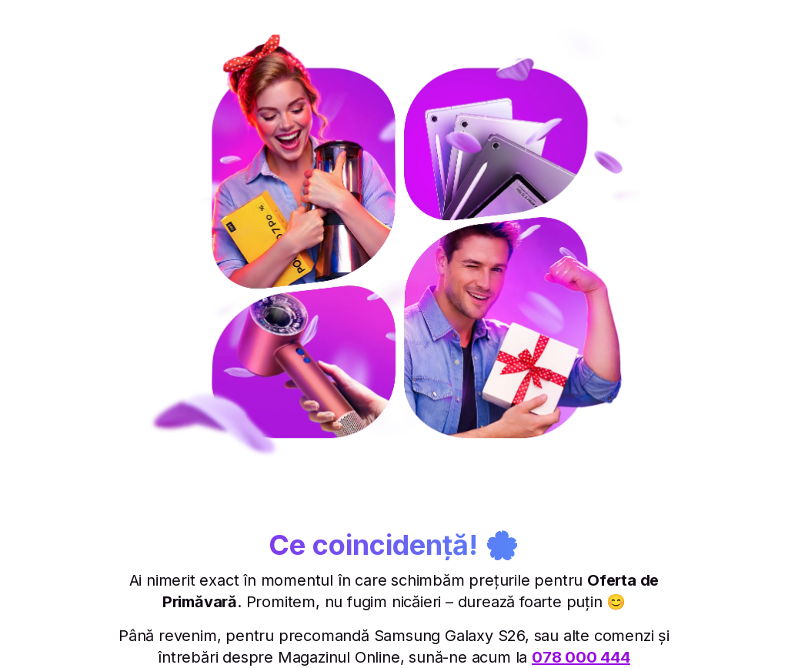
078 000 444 (581, 657)
